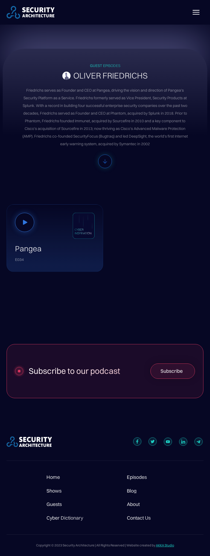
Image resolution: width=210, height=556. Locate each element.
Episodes (137, 477)
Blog (131, 491)
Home (53, 477)
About (133, 504)
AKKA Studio (165, 545)
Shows (54, 491)
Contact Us (139, 518)
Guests (54, 504)
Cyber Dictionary (64, 518)
